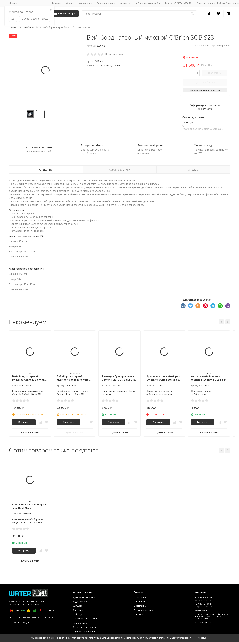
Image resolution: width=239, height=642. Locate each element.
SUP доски (78, 605)
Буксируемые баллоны (85, 597)
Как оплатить (141, 601)
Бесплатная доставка (38, 147)
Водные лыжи (80, 601)
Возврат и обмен (106, 3)
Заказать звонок (206, 3)
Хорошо (202, 637)
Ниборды (77, 614)
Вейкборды (29, 27)
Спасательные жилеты (85, 618)
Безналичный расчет (151, 145)
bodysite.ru (28, 622)
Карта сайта (47, 617)
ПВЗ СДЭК (188, 122)
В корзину (214, 73)
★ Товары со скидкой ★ (147, 3)
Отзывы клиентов (143, 610)
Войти (220, 3)
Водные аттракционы (84, 627)
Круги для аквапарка (84, 631)
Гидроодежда (80, 622)
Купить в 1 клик (205, 82)
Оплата (70, 3)
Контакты (125, 3)
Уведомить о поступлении (205, 90)
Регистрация (232, 3)
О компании (85, 3)
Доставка (56, 3)
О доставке (140, 597)
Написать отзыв (114, 54)
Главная (13, 27)
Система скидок (204, 145)
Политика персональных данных (24, 617)
